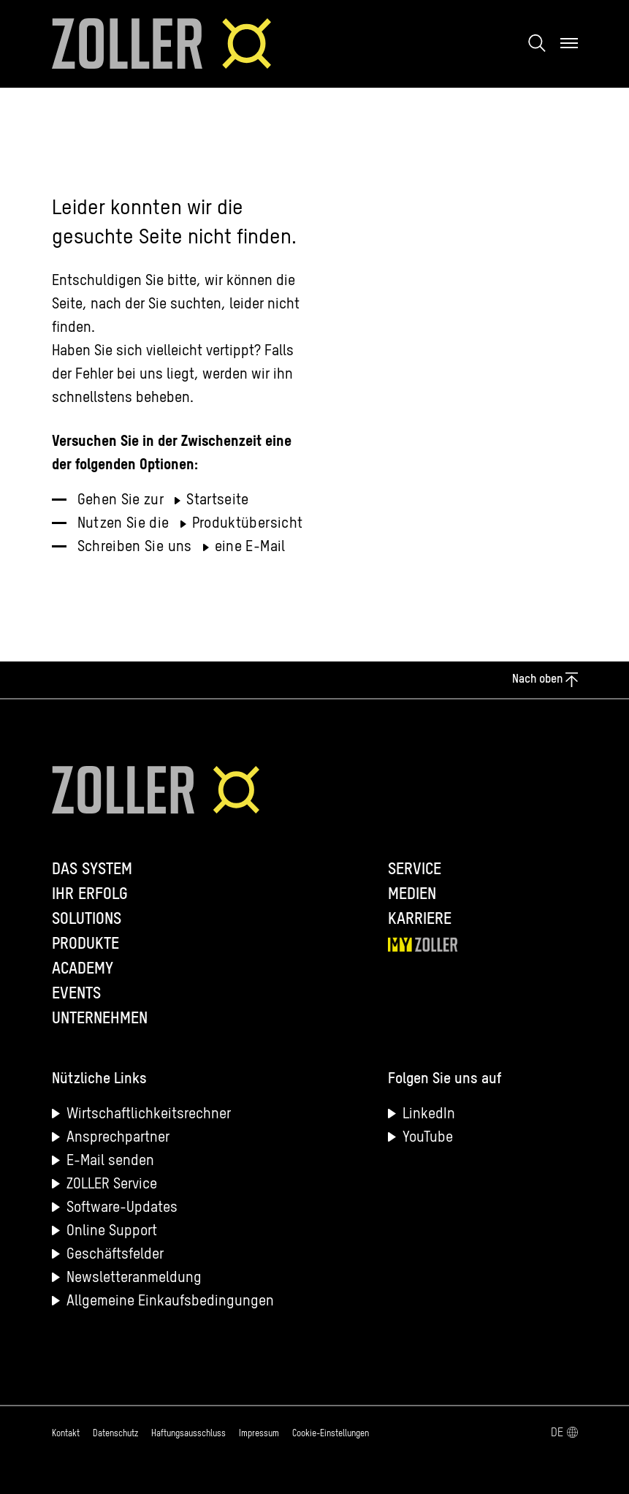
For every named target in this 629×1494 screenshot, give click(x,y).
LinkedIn (429, 1114)
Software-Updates (122, 1208)
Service (414, 870)
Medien (412, 895)
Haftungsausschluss (188, 1434)
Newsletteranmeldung (134, 1278)
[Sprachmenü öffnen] (480, 1434)
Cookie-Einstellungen (330, 1434)
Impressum (259, 1434)
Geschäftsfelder (115, 1255)
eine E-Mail (250, 547)
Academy (82, 969)
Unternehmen (100, 1019)
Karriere (419, 919)
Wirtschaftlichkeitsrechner (148, 1114)
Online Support (111, 1231)
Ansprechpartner (117, 1138)
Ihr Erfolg (90, 895)
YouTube (428, 1138)
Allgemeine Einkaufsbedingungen (170, 1301)
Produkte (85, 944)
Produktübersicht (247, 524)
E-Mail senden (110, 1161)
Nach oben (544, 679)
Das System (92, 870)
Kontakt (66, 1434)
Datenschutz (115, 1434)
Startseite (217, 500)
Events (76, 994)
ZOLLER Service (111, 1185)
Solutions (86, 919)
